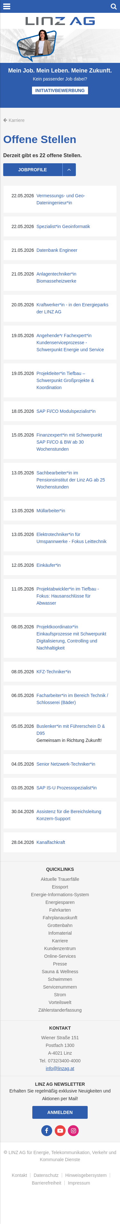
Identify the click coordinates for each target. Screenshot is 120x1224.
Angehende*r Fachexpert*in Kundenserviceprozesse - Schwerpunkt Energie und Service (70, 342)
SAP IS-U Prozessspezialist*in (66, 787)
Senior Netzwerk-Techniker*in (65, 764)
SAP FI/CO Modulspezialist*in (66, 411)
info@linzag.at (60, 1068)
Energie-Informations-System (60, 894)
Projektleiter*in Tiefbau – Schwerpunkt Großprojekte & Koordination (65, 380)
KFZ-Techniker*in (53, 671)
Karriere (60, 940)
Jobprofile (46, 169)
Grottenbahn (60, 925)
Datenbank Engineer (56, 250)
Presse (60, 963)
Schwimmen (60, 979)
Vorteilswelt (60, 1002)
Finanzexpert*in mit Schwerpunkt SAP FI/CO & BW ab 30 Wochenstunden (69, 442)
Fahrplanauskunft (60, 917)
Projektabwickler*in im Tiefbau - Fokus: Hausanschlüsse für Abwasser (67, 596)
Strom (60, 994)
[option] (60, 68)
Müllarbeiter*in (50, 510)
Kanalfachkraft (50, 842)
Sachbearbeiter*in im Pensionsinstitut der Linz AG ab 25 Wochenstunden (70, 479)
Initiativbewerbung (60, 90)
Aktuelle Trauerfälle (60, 879)
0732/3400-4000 (64, 1060)
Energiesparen (60, 902)
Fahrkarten (60, 910)
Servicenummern (60, 987)
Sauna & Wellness (60, 971)
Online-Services (60, 956)
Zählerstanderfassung (60, 1010)
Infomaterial (60, 933)
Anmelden (60, 1112)
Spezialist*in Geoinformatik (63, 226)
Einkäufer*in (48, 565)
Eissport (60, 886)
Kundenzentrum (60, 948)
